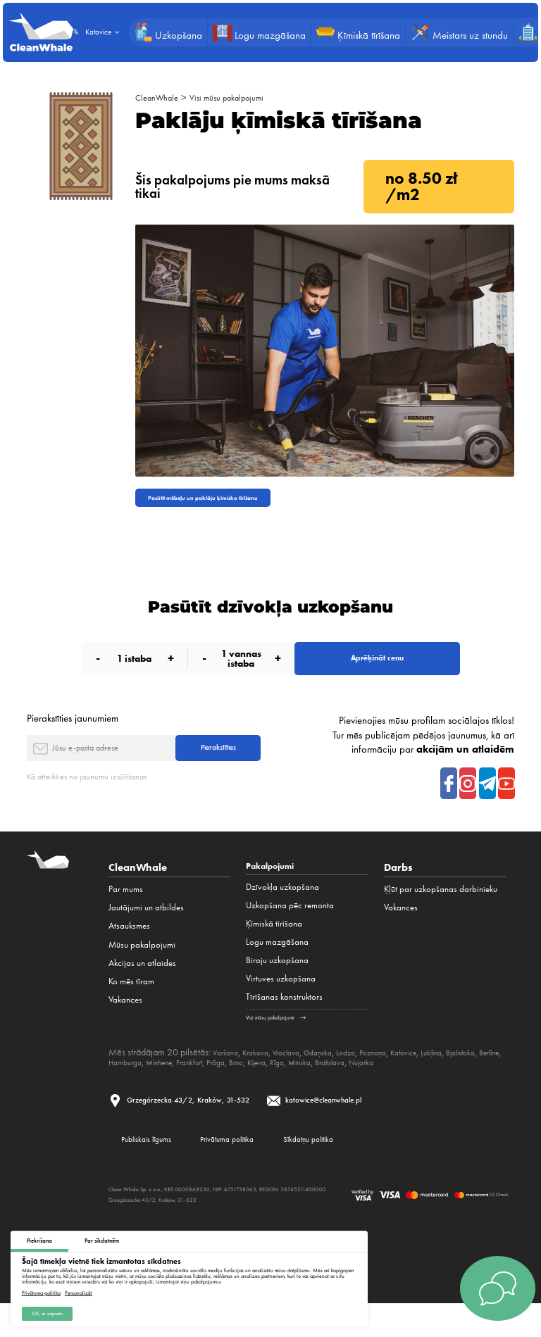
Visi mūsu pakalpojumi (243, 97)
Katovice (440, 1077)
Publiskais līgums (157, 1169)
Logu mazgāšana (277, 967)
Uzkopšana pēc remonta (290, 931)
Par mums (125, 913)
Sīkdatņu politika (365, 1169)
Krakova (263, 1077)
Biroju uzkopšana (277, 986)
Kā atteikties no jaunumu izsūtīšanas (99, 799)
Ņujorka (488, 1087)
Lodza (371, 1077)
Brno (336, 1087)
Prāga (312, 1087)
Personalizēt (78, 1289)
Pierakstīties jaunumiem (72, 732)
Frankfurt (280, 1087)
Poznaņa (403, 1077)
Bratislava (449, 1087)
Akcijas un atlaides (142, 986)
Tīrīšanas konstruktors (284, 1022)
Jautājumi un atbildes (146, 931)
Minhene (242, 1087)
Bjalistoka (126, 1087)
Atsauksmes (129, 949)
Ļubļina (474, 1077)
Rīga (386, 1087)
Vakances (125, 1022)
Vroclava (299, 1077)
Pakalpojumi (276, 890)
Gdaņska (338, 1077)
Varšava (228, 1077)
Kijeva (361, 1087)
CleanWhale (161, 97)
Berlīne (162, 1087)
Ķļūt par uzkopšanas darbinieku (440, 913)
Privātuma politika (41, 1289)
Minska (413, 1087)
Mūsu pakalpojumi (141, 967)
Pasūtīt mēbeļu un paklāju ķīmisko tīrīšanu (226, 500)
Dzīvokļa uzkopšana (282, 913)
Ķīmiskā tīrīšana (274, 949)
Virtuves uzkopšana (281, 1004)
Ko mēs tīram (131, 1004)
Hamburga (200, 1087)
